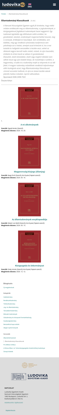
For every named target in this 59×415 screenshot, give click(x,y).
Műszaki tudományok (10, 314)
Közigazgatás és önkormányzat (29, 265)
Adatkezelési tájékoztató (14, 402)
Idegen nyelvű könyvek (10, 328)
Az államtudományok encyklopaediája (29, 219)
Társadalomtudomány (10, 311)
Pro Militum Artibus (9, 345)
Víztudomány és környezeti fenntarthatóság (17, 317)
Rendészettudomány (10, 300)
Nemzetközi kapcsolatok (11, 324)
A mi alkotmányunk (29, 124)
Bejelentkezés (10, 410)
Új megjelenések (8, 287)
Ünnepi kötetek (8, 351)
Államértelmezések (9, 338)
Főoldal (3, 14)
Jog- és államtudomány (10, 307)
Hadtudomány (7, 297)
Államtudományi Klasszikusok (14, 341)
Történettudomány (9, 304)
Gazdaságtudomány (9, 321)
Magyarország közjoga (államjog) (29, 171)
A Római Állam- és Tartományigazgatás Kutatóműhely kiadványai (24, 348)
